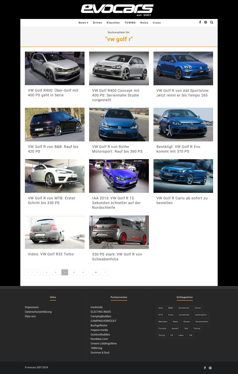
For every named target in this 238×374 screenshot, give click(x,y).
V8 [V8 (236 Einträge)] (171, 335)
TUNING (130, 22)
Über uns (30, 316)
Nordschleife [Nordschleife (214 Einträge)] (202, 322)
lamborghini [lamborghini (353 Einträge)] (201, 315)
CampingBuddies (101, 316)
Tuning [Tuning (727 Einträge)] (197, 328)
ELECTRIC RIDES (101, 311)
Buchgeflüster (99, 325)
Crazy (157, 22)
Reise (144, 22)
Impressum (32, 307)
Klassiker (113, 22)
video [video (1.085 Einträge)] (181, 335)
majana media (99, 330)
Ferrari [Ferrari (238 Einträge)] (198, 308)
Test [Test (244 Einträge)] (186, 328)
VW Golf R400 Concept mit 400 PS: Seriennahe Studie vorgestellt (115, 95)
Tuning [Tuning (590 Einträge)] (161, 335)
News (82, 22)
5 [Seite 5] (73, 272)
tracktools (97, 307)
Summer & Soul (100, 352)
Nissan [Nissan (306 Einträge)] (187, 322)
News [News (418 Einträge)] (175, 322)
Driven (97, 22)
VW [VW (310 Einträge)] (190, 335)
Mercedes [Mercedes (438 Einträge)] (162, 322)
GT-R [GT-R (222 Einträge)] (160, 315)
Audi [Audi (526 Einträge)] (160, 308)
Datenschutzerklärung (38, 311)
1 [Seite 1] (37, 272)
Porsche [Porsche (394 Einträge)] (162, 328)
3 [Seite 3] (55, 272)
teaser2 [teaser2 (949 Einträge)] (175, 328)
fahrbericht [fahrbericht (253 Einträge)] (183, 308)
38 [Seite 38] (96, 272)
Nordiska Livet (99, 338)
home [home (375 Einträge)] (170, 315)
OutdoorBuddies (100, 334)
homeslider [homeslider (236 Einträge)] (184, 315)
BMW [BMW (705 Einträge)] (170, 308)
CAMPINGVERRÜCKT (103, 320)
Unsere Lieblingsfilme (104, 343)
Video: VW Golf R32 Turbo (51, 254)
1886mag (96, 348)
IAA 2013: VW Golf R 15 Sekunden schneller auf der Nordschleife (116, 203)
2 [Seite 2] (46, 272)
